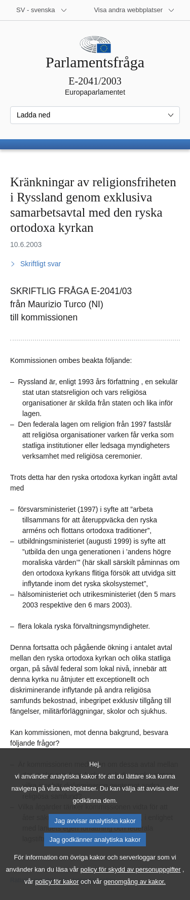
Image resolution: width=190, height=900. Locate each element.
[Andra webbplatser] (134, 10)
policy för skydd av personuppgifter (131, 883)
